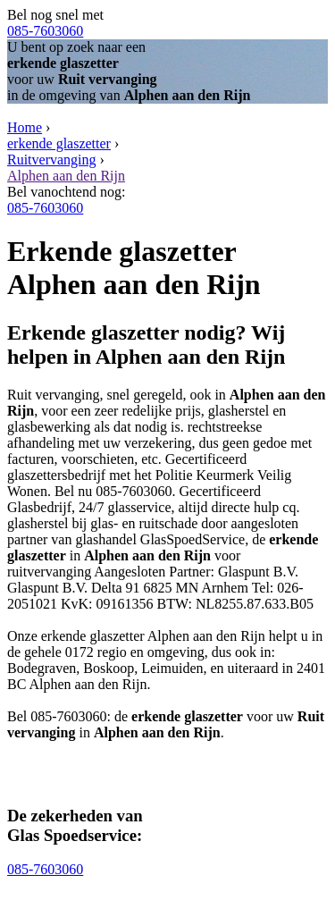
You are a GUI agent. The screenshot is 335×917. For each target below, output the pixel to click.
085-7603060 (45, 30)
